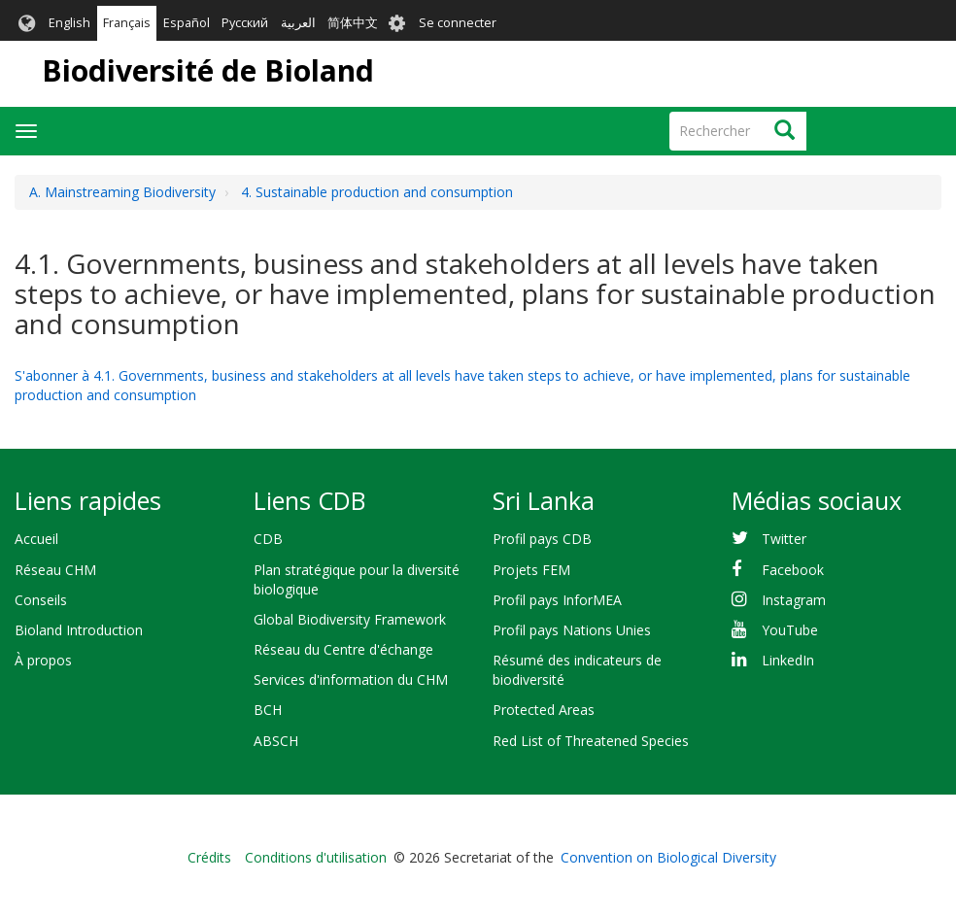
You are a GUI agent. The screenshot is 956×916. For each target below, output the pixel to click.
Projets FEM (531, 569)
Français (127, 23)
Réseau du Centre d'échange (343, 649)
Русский (245, 23)
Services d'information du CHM (351, 679)
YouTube (790, 630)
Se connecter (457, 23)
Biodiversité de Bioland (208, 70)
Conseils (41, 600)
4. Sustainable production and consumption (377, 192)
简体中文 (352, 23)
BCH (268, 709)
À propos (43, 660)
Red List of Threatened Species (591, 740)
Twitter (784, 538)
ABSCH (276, 740)
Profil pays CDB (542, 538)
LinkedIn (788, 660)
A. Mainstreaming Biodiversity (122, 192)
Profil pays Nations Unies (572, 630)
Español (186, 23)
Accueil (36, 538)
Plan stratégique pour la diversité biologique (357, 579)
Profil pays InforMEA (557, 600)
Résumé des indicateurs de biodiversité (577, 670)
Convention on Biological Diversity (668, 857)
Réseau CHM (55, 569)
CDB (268, 538)
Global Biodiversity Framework (350, 619)
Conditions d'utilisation (316, 857)
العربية (298, 23)
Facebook (793, 569)
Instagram (794, 600)
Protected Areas (544, 709)
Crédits (209, 857)
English (69, 23)
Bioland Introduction (79, 630)
